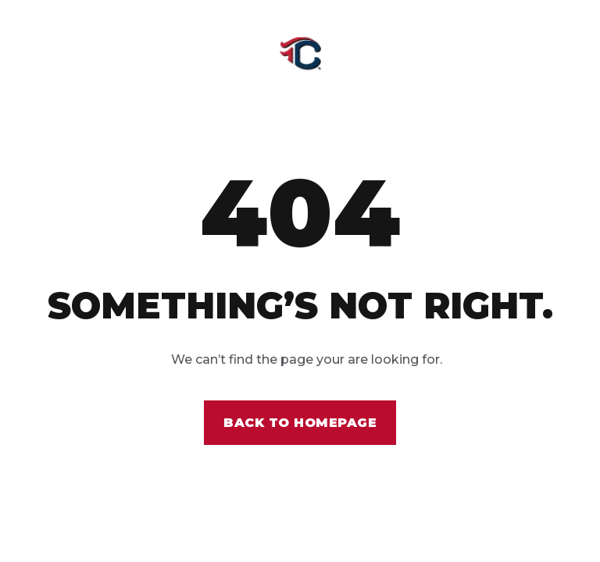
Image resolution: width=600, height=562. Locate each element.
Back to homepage (300, 422)
